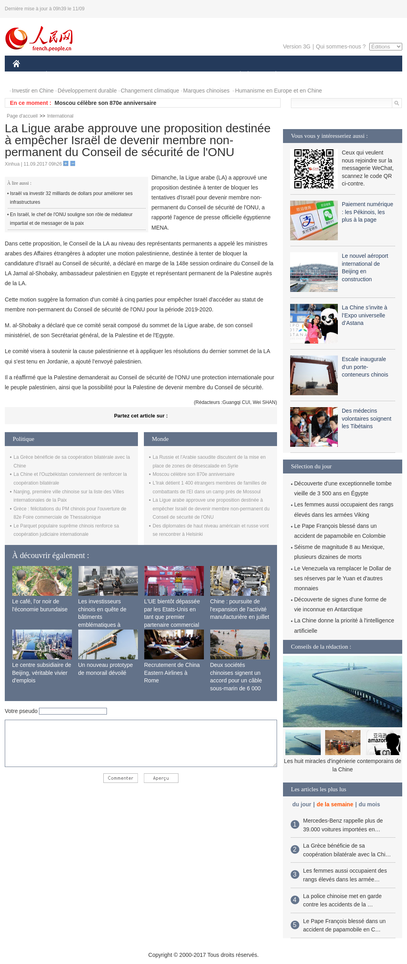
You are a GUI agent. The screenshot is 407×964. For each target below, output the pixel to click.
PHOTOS (374, 74)
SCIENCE (165, 74)
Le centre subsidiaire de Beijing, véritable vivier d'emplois (42, 673)
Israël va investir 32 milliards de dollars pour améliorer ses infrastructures (71, 198)
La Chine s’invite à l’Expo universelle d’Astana (364, 315)
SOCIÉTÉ (236, 74)
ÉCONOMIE (61, 74)
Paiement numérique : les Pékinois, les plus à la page (367, 212)
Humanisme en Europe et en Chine (278, 90)
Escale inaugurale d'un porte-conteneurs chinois (365, 367)
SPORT (303, 74)
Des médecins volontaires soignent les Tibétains (366, 418)
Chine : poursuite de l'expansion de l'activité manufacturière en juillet (239, 609)
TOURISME (337, 74)
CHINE (26, 74)
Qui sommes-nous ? (341, 46)
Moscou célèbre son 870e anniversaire (105, 103)
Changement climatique (150, 90)
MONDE (97, 74)
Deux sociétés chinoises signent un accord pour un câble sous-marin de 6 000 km (236, 680)
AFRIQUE (130, 74)
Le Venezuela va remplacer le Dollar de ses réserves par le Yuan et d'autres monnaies (342, 578)
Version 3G (296, 46)
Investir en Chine (33, 90)
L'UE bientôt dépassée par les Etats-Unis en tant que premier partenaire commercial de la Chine (172, 617)
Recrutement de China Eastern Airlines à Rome (172, 673)
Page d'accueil (22, 116)
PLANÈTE (272, 74)
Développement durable (87, 90)
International (60, 116)
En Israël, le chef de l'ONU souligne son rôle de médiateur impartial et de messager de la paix (71, 219)
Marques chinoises (206, 90)
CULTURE (201, 74)
